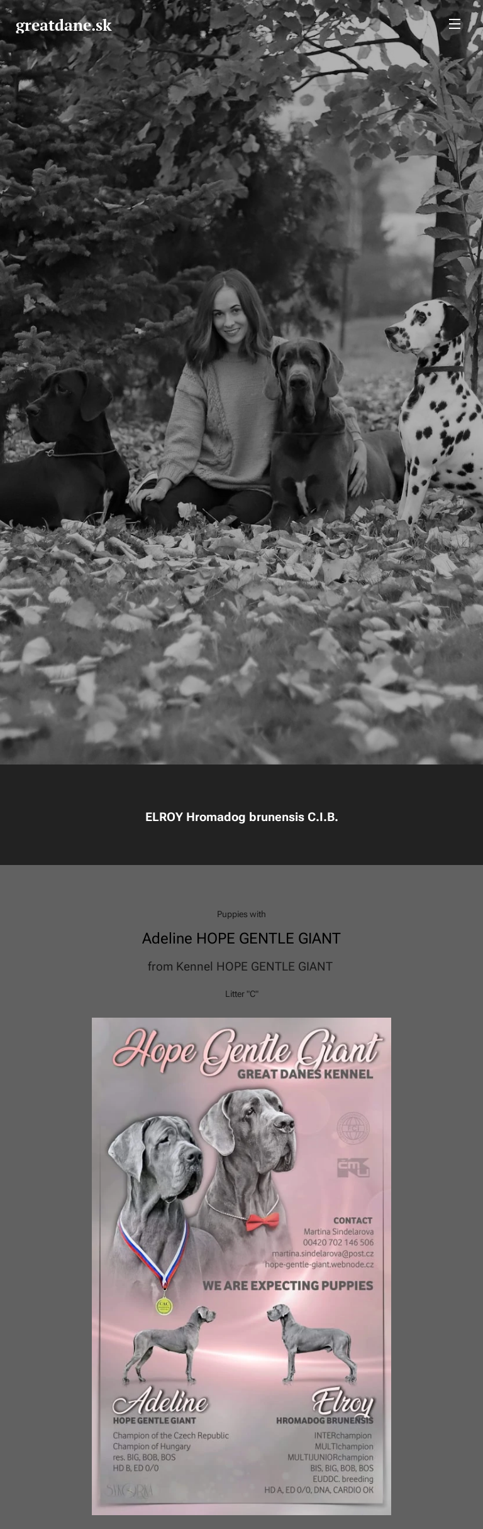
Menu (454, 23)
